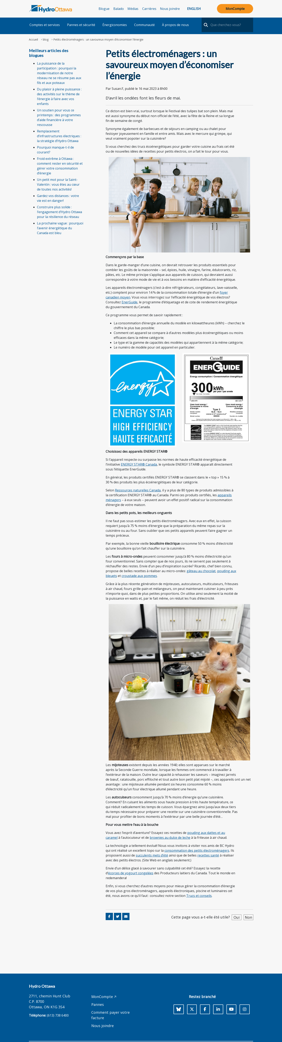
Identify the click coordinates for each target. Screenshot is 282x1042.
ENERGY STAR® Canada (139, 464)
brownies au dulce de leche (170, 837)
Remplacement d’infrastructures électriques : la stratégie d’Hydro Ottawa (59, 136)
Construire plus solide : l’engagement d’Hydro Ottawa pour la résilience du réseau (59, 212)
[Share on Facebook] (109, 916)
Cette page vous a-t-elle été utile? (200, 917)
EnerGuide (129, 302)
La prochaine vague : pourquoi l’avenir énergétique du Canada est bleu (60, 228)
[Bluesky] (179, 1009)
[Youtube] (231, 1009)
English (194, 8)
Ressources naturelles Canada (138, 490)
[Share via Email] (125, 916)
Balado (118, 8)
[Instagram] (245, 1009)
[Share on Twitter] (117, 916)
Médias (132, 8)
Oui (237, 917)
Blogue (104, 8)
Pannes (97, 1004)
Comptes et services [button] (44, 25)
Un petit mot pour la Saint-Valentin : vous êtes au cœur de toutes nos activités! (58, 184)
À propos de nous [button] (175, 25)
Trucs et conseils (199, 895)
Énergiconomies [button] (114, 25)
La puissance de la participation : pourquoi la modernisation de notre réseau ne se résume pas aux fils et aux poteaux (59, 73)
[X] (192, 1009)
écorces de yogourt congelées (130, 873)
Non (248, 917)
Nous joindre (170, 8)
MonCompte (235, 8)
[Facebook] (205, 1009)
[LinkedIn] (218, 1009)
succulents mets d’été (152, 855)
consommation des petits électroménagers (196, 850)
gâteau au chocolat (201, 571)
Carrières (149, 8)
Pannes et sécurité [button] (81, 25)
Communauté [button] (144, 25)
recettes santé (208, 855)
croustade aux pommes (139, 576)
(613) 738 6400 (58, 1015)
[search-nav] (205, 24)
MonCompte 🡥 (103, 996)
